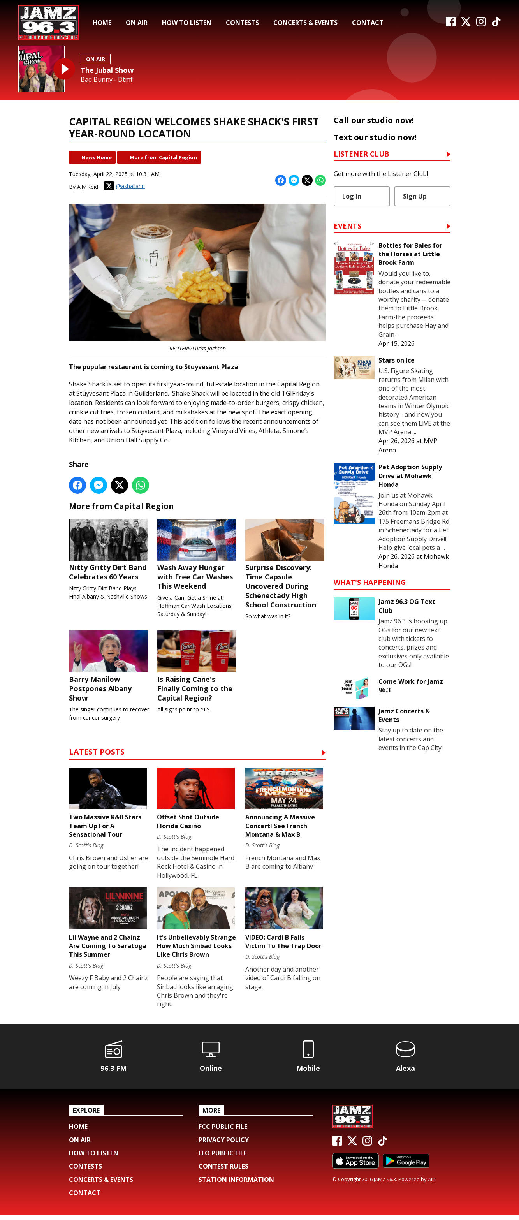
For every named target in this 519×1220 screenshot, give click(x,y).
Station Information (236, 1184)
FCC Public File (223, 1131)
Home (102, 22)
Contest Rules (223, 1171)
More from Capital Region (163, 157)
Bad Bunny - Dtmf (107, 80)
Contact (368, 22)
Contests (242, 22)
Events (347, 226)
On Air (137, 22)
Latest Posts (97, 754)
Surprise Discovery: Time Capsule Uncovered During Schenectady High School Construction (285, 564)
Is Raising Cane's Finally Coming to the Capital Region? (197, 667)
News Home (96, 157)
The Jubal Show (107, 70)
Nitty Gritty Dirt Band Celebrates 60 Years (109, 550)
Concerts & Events (305, 22)
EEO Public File (223, 1158)
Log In (351, 196)
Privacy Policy (224, 1145)
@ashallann (124, 185)
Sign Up (415, 196)
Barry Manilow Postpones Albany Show (109, 667)
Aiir (431, 1184)
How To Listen (186, 22)
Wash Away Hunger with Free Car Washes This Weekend (197, 555)
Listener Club (361, 154)
